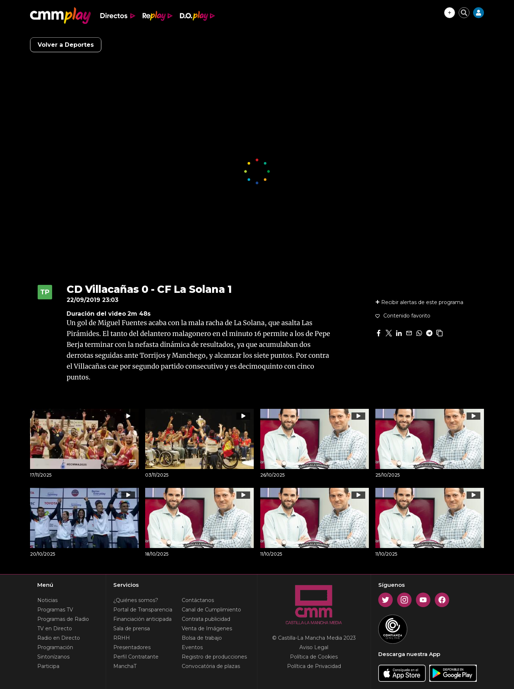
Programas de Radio (63, 619)
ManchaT (124, 666)
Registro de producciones (214, 656)
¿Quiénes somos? (135, 600)
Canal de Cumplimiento (211, 609)
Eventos (192, 647)
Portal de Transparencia (142, 609)
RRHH (121, 638)
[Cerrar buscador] (464, 12)
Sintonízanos (53, 656)
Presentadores (132, 647)
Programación (55, 647)
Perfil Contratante (136, 656)
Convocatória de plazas (211, 666)
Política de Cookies (314, 656)
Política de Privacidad (314, 666)
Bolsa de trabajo (202, 638)
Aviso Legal (313, 647)
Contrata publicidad (206, 619)
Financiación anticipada (142, 619)
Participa (48, 666)
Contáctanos (198, 600)
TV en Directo (54, 628)
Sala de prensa (131, 628)
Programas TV (55, 609)
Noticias (47, 600)
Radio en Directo (58, 638)
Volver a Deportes (66, 44)
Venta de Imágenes (207, 628)
